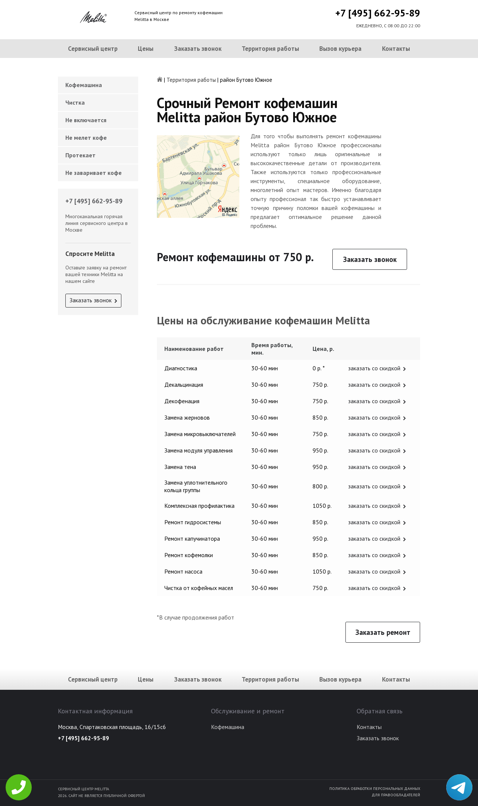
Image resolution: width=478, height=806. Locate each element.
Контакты (396, 48)
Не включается (85, 120)
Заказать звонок (197, 48)
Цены (145, 48)
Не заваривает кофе (93, 172)
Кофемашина (83, 85)
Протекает (80, 155)
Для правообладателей (396, 794)
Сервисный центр (93, 48)
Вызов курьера (340, 48)
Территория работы (270, 48)
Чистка (75, 102)
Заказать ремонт (383, 632)
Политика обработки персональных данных (374, 788)
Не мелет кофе (86, 137)
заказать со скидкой (374, 368)
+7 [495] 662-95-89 (377, 13)
